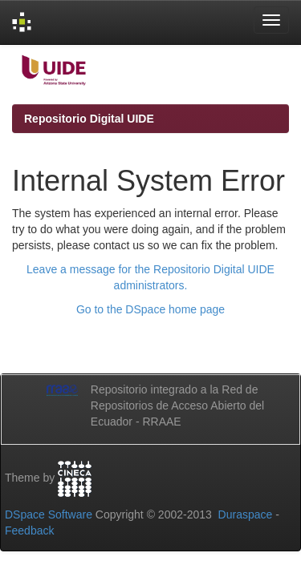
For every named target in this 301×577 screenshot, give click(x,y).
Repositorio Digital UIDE (89, 118)
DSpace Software (48, 514)
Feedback (29, 530)
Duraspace (245, 514)
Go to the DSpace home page (150, 309)
